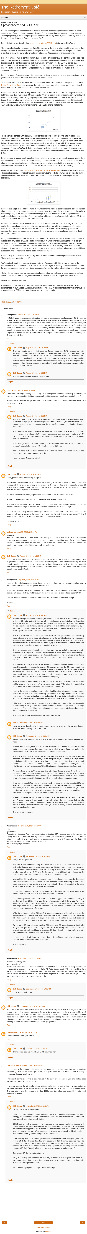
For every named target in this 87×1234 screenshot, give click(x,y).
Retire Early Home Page (11, 85)
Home (43, 1223)
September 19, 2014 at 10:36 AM (32, 1006)
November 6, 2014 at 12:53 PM (37, 1106)
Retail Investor (13, 1066)
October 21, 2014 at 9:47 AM (37, 1048)
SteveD (10, 390)
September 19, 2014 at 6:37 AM (29, 826)
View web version (43, 1227)
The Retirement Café (20, 7)
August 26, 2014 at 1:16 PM (30, 556)
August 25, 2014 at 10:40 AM (24, 390)
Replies (12, 343)
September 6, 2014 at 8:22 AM (37, 736)
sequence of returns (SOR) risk (43, 43)
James (15, 723)
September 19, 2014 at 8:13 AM (38, 856)
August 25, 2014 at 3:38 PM (30, 474)
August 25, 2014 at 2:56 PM (36, 416)
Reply (9, 338)
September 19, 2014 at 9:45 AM (29, 958)
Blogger (48, 1232)
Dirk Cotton (17, 348)
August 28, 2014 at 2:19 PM (28, 580)
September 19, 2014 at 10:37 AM (38, 989)
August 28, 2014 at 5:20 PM (36, 615)
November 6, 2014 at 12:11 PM (31, 1066)
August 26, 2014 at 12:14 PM (26, 532)
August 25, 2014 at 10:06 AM (28, 315)
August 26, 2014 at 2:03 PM (36, 373)
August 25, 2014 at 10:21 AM (37, 348)
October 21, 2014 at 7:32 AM (26, 1032)
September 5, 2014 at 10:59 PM (31, 723)
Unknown (11, 532)
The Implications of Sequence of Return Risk (42, 170)
